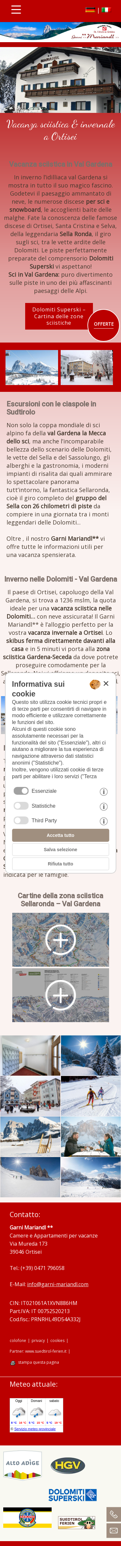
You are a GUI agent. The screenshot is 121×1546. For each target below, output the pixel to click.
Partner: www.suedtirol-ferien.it (38, 1351)
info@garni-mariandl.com (57, 1284)
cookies (57, 1340)
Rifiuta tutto (60, 863)
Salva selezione (60, 849)
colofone (18, 1340)
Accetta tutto (61, 835)
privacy (38, 1340)
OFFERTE (104, 324)
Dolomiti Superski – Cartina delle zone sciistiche (59, 316)
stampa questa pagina (38, 1362)
